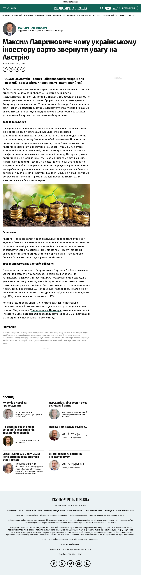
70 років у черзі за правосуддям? (15, 404)
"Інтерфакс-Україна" (81, 520)
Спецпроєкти (84, 15)
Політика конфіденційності (51, 511)
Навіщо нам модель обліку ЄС (68, 426)
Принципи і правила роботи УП (119, 511)
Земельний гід (110, 15)
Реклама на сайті (15, 511)
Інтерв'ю (97, 15)
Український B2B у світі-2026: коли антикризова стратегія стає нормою (21, 456)
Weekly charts (126, 15)
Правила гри (59, 15)
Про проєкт (30, 511)
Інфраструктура (43, 15)
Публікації (17, 15)
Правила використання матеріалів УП (85, 511)
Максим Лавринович (32, 27)
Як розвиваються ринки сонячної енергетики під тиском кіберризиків (19, 429)
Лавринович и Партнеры (46, 310)
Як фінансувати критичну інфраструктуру (65, 455)
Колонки (28, 15)
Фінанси (71, 15)
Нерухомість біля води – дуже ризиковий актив (68, 404)
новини (6, 15)
